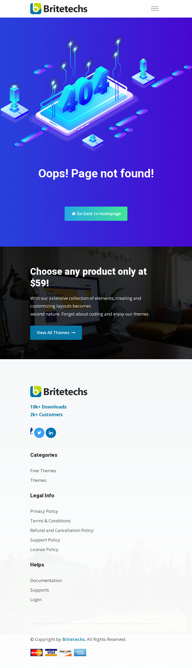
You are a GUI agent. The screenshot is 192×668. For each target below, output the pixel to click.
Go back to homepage (96, 213)
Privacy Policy (44, 511)
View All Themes (56, 332)
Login (36, 599)
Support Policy (45, 540)
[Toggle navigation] (156, 8)
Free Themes (43, 471)
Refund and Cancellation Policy (62, 530)
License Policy (44, 549)
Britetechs (73, 639)
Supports (39, 590)
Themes (38, 480)
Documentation (46, 580)
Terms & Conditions (50, 521)
